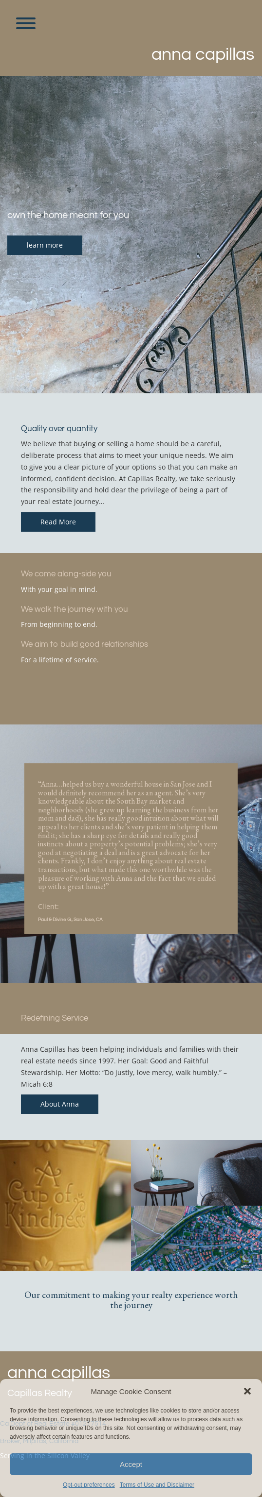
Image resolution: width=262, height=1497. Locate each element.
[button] (247, 1391)
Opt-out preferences (89, 1484)
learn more (45, 245)
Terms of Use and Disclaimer (157, 1484)
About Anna (59, 1104)
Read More (58, 521)
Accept (131, 1464)
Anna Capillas (202, 54)
